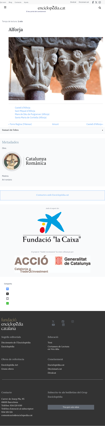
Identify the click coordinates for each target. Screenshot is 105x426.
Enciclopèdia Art (9, 365)
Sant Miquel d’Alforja (25, 111)
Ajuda (26, 2)
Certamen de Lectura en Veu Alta (58, 347)
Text (50, 342)
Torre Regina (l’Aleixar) (20, 124)
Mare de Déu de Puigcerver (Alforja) (32, 114)
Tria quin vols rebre (71, 407)
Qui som (3, 2)
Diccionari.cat (84, 2)
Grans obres (7, 368)
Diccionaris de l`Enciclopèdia (15, 342)
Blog (10, 2)
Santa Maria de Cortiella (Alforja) (31, 117)
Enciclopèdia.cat (56, 365)
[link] (52, 130)
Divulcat (73, 2)
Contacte (18, 2)
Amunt (55, 124)
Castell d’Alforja (22, 107)
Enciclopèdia (7, 346)
